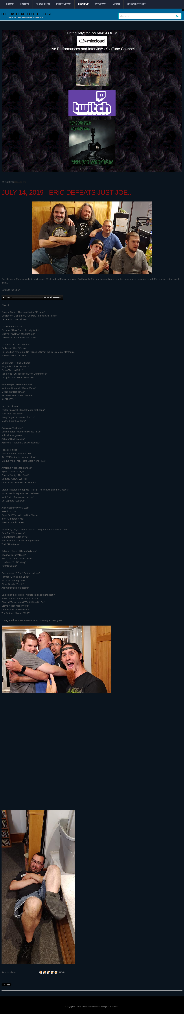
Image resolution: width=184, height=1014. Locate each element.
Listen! (24, 4)
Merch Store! (136, 4)
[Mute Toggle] (51, 297)
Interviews (63, 4)
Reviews (100, 4)
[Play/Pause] (3, 297)
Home (10, 4)
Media (116, 4)
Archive (83, 4)
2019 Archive (20, 182)
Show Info (43, 4)
